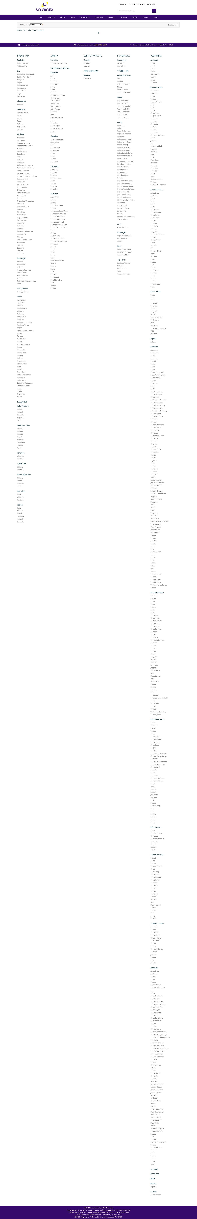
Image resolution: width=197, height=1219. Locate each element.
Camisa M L (153, 429)
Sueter (151, 278)
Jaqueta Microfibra (156, 482)
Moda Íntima (153, 529)
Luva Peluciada (154, 498)
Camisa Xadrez (154, 832)
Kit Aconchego (154, 250)
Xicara (22, 396)
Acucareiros (24, 299)
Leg (150, 672)
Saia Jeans (153, 694)
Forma (22, 197)
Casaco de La (154, 448)
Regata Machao (155, 1146)
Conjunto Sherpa (155, 780)
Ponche (152, 540)
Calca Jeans (153, 112)
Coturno (23, 430)
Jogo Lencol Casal (123, 194)
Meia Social (153, 1121)
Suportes (23, 247)
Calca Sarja (153, 214)
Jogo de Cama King (124, 182)
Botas (22, 493)
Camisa (73, 17)
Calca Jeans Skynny (156, 1003)
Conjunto (23, 79)
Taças (22, 387)
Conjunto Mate (57, 177)
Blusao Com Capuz (156, 986)
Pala (53, 271)
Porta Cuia (56, 122)
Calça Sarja (153, 622)
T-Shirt (151, 1160)
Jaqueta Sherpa (155, 316)
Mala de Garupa (58, 117)
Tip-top (54, 285)
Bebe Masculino (58, 204)
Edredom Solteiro (123, 163)
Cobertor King (122, 144)
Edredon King (122, 171)
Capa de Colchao (123, 130)
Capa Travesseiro (123, 133)
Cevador (55, 174)
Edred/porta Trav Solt (125, 160)
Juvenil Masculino (155, 922)
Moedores (24, 211)
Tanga (151, 565)
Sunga (151, 281)
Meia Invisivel (154, 904)
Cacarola (23, 159)
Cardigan (152, 305)
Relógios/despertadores (29, 280)
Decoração (24, 257)
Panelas (23, 228)
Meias (151, 1124)
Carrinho (122, 4)
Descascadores (26, 170)
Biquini (151, 360)
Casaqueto (153, 451)
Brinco (151, 68)
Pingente (55, 185)
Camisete (55, 243)
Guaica (54, 262)
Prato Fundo (24, 368)
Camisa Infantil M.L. (59, 238)
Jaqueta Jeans (154, 479)
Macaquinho (153, 675)
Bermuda (152, 195)
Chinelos (23, 455)
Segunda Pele (154, 551)
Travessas (24, 393)
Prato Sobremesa (26, 374)
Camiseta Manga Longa (158, 1047)
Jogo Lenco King (122, 191)
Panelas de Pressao (27, 230)
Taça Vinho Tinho (26, 385)
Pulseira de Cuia (58, 128)
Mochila (152, 1182)
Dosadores (24, 87)
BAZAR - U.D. (51, 17)
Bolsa (119, 78)
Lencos (54, 114)
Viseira (151, 587)
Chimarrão (35, 30)
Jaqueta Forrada (155, 1088)
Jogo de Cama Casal (124, 180)
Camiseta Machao (156, 435)
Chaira (22, 115)
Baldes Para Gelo (26, 76)
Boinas (54, 207)
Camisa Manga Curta (157, 752)
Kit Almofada (121, 237)
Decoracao (56, 103)
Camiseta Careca (155, 1041)
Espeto (22, 117)
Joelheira (152, 1097)
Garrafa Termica (26, 343)
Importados (121, 60)
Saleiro (22, 244)
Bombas (44, 30)
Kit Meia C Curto (155, 490)
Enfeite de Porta (123, 84)
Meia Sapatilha (154, 523)
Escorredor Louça (26, 172)
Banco (54, 78)
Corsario (152, 471)
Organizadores (25, 217)
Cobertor (120, 136)
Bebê (119, 127)
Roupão (152, 689)
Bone (151, 66)
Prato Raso (24, 371)
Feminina (55, 60)
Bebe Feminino (155, 87)
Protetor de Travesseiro (126, 216)
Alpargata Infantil (58, 139)
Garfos (22, 340)
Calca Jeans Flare (155, 402)
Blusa (151, 96)
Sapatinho (153, 170)
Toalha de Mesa (123, 254)
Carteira (152, 1058)
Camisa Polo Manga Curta (158, 1036)
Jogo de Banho (122, 100)
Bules (22, 156)
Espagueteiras (25, 178)
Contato (151, 4)
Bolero (151, 107)
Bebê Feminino (26, 405)
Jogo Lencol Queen (124, 196)
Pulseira (152, 82)
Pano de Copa (122, 227)
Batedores (24, 153)
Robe (151, 545)
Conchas (23, 318)
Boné (151, 203)
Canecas (23, 310)
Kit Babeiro (153, 319)
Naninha (152, 162)
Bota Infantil (56, 147)
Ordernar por (26, 24)
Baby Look (153, 352)
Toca (151, 1163)
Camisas (152, 223)
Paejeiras (23, 222)
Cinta (151, 462)
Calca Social (153, 217)
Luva (151, 322)
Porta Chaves (25, 272)
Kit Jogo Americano (124, 251)
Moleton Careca (155, 1130)
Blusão (151, 98)
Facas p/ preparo (26, 192)
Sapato (22, 444)
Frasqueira (153, 1172)
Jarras (22, 346)
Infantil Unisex (154, 826)
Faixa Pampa (57, 108)
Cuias (54, 180)
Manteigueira (25, 351)
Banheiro (23, 60)
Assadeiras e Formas (28, 145)
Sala (118, 270)
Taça (21, 93)
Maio (151, 154)
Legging (152, 148)
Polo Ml (151, 1138)
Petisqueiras (24, 362)
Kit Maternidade (155, 145)
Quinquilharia (25, 287)
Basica (151, 355)
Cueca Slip (153, 1074)
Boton (54, 89)
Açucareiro (24, 139)
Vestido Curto (154, 578)
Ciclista (151, 454)
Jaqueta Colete (154, 1085)
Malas (151, 1177)
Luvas (151, 79)
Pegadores (24, 126)
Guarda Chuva (25, 291)
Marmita (87, 66)
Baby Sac (120, 124)
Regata (151, 267)
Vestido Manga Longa (157, 584)
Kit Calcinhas (154, 669)
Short (151, 173)
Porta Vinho (24, 90)
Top (150, 567)
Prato (22, 365)
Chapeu (55, 92)
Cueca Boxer (154, 239)
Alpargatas (56, 141)
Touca (151, 570)
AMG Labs (103, 1217)
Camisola (152, 440)
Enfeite (22, 266)
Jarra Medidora (25, 206)
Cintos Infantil (57, 100)
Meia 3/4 (152, 512)
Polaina (152, 537)
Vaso (22, 283)
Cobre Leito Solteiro (124, 152)
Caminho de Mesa (123, 248)
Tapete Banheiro (123, 273)
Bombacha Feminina (59, 213)
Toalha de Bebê (123, 108)
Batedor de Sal (25, 112)
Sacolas (152, 1190)
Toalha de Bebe (155, 179)
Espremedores (25, 183)
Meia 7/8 (152, 515)
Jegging (151, 667)
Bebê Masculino (26, 424)
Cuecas (152, 1077)
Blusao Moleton (155, 101)
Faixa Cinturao (57, 106)
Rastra (54, 130)
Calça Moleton (154, 115)
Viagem (156, 17)
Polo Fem (55, 274)
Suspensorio (154, 283)
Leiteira (22, 208)
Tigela (22, 390)
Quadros (23, 277)
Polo (150, 264)
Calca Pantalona (155, 415)
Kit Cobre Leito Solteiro (125, 199)
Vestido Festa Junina (156, 711)
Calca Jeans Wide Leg (157, 410)
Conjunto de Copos (27, 321)
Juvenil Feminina (155, 853)
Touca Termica (154, 573)
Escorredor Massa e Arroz (30, 175)
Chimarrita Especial (59, 95)
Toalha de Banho (123, 92)
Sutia (151, 559)
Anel (53, 75)
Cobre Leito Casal (123, 147)
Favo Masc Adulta (58, 260)
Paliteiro (23, 357)
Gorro (151, 137)
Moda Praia (153, 531)
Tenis (22, 419)
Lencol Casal (121, 205)
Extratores (24, 189)
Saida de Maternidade (157, 697)
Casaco (152, 129)
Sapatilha (23, 416)
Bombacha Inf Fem (59, 216)
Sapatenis (24, 441)
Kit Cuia (55, 182)
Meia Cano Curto (155, 1108)
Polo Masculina (58, 279)
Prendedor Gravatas (157, 1141)
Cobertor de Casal (123, 138)
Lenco (54, 268)
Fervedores (24, 195)
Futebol (152, 341)
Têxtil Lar (134, 17)
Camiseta (152, 123)
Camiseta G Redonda (157, 760)
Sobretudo (153, 703)
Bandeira (55, 81)
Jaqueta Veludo (155, 484)
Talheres (23, 253)
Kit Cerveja (24, 349)
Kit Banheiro (121, 267)
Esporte (152, 338)
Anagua (55, 199)
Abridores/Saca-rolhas (28, 74)
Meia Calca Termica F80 (157, 520)
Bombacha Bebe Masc (60, 210)
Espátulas (23, 181)
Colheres (23, 313)
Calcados (55, 135)
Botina (54, 152)
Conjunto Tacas (26, 324)
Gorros (151, 77)
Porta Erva (56, 188)
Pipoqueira (24, 233)
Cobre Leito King (123, 149)
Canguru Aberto (155, 1052)
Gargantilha (153, 74)
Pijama (151, 261)
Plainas (22, 236)
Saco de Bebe (122, 89)
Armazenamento (26, 142)
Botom (54, 229)
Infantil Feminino (155, 591)
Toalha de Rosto (123, 111)
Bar (21, 70)
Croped (152, 895)
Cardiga (152, 126)
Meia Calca (153, 159)
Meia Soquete (154, 526)
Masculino (24, 489)
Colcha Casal (121, 158)
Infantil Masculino (26, 473)
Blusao (151, 379)
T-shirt (151, 562)
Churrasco (24, 109)
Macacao (152, 151)
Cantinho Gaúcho (84, 17)
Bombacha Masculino (60, 224)
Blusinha (152, 382)
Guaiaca (55, 111)
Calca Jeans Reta (155, 1000)
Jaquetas (152, 487)
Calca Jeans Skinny (156, 404)
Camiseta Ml (153, 766)
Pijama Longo (154, 805)
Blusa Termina (154, 377)
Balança (23, 148)
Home (40, 17)
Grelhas (23, 123)
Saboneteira (24, 66)
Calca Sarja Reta (155, 1016)
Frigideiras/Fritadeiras (28, 200)
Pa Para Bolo (25, 219)
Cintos (54, 251)
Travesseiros (122, 218)
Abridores (23, 137)
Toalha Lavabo (122, 116)
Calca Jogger (153, 617)
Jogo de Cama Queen (125, 185)
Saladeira (23, 376)
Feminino (23, 451)
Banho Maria (25, 150)
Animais (23, 261)
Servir (22, 296)
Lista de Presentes (136, 4)
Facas (22, 120)
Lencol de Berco (123, 207)
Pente (54, 119)
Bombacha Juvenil (59, 221)
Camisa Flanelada (155, 424)
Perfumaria (124, 17)
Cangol (54, 246)
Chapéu (55, 249)
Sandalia (23, 411)
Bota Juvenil (56, 150)
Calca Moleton (154, 211)
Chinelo (23, 408)
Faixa (54, 257)
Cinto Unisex (57, 97)
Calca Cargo (153, 870)
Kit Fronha (120, 202)
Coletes (55, 254)
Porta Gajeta (57, 125)
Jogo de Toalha (122, 103)
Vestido (55, 287)
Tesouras (88, 78)
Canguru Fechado (155, 1055)
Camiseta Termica (155, 639)
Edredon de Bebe (123, 169)
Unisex (22, 503)
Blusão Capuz (154, 983)
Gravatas (152, 1080)
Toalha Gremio (122, 114)
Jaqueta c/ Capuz (155, 1083)
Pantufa (23, 433)
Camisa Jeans (154, 426)
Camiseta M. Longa (156, 763)
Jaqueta (55, 265)
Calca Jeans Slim (155, 407)
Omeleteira (24, 214)
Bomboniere (24, 307)
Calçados (62, 17)
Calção (151, 747)
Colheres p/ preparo (27, 164)
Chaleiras (23, 161)
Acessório (56, 72)
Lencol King (121, 210)
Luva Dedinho (154, 1099)
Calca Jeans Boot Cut (156, 399)
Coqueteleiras (25, 85)
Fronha (119, 177)
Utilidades (23, 96)
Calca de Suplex (155, 393)
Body (151, 104)
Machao (152, 256)
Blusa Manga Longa (156, 374)
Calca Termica (154, 628)
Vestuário (145, 17)
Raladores (24, 242)
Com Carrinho (154, 1193)
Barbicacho (56, 84)
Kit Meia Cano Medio (156, 493)
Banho (119, 97)
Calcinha (152, 118)
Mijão (151, 330)
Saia (53, 282)
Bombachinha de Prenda (61, 227)
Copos (22, 82)
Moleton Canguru (155, 1127)
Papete (22, 435)
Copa (119, 223)
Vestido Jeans (154, 714)
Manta (119, 86)
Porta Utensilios (26, 63)
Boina (54, 86)
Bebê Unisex (154, 291)
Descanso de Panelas (28, 329)
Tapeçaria (121, 258)
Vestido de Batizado (156, 184)
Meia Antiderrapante (157, 327)
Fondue (23, 335)
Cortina (119, 81)
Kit (150, 143)
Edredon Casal (122, 166)
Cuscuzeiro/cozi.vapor (28, 167)
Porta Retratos (25, 274)
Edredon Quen (122, 174)
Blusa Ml (152, 603)
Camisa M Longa (155, 948)
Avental (55, 202)
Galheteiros (24, 338)
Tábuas (23, 128)
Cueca (151, 236)
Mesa (119, 245)
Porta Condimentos (27, 239)
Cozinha (23, 133)
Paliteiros (23, 225)
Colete (151, 465)
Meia (151, 156)
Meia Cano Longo (155, 1110)
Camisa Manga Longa (60, 63)
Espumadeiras (25, 186)
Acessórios (56, 169)
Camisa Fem (56, 235)
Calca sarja (153, 1014)
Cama (119, 121)
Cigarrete (152, 460)
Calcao (151, 942)
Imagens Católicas (27, 269)
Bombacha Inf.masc (59, 218)
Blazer (151, 363)
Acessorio (152, 349)
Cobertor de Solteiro (124, 141)
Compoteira (24, 315)
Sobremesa (24, 379)
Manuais (87, 75)
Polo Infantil (56, 276)
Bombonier (24, 263)
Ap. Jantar (23, 302)
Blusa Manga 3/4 (155, 371)
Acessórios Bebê (123, 75)
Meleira (23, 354)
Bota (21, 506)
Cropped (152, 473)
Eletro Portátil (99, 17)
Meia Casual (153, 1113)
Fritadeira (23, 203)
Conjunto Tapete (123, 262)
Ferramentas (111, 17)
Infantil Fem (24, 462)
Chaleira (87, 63)
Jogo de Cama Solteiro (125, 188)
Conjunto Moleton (155, 134)
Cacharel (152, 303)
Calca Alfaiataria (155, 390)
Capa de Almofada (124, 235)
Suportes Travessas (27, 382)
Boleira (22, 304)
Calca (151, 110)
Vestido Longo (154, 581)
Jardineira (152, 664)
